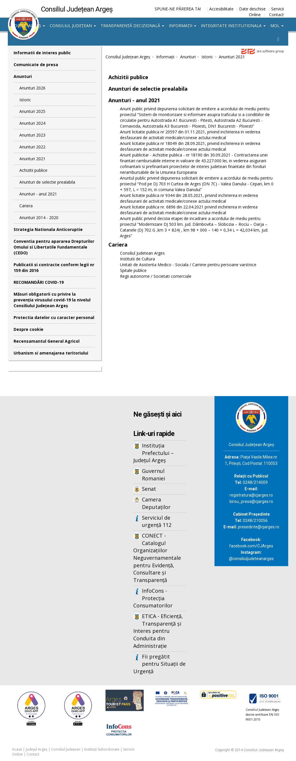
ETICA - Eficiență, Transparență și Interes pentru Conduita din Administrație (158, 631)
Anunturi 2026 (32, 88)
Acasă (17, 749)
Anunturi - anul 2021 (38, 194)
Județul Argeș (27, 25)
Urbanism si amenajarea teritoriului (51, 353)
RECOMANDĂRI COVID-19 (39, 282)
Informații (182, 25)
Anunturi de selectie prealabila (47, 182)
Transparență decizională (132, 25)
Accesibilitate (221, 9)
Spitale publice (133, 270)
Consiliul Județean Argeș (128, 56)
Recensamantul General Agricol (46, 341)
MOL (277, 25)
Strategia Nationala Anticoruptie (48, 229)
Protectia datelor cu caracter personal (54, 317)
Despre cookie (28, 329)
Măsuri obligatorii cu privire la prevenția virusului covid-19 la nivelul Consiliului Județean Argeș (52, 299)
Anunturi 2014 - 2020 (38, 217)
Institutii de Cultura (137, 259)
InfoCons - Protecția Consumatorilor (153, 598)
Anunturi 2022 (32, 147)
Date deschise (252, 9)
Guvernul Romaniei (153, 474)
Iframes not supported (54, 491)
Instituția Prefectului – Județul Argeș (153, 453)
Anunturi (23, 76)
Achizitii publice (33, 170)
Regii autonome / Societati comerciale (155, 276)
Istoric (25, 99)
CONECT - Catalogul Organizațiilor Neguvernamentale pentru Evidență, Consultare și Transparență (157, 557)
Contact (276, 14)
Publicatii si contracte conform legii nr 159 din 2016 (54, 267)
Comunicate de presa (36, 64)
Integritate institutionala (233, 25)
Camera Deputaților (156, 503)
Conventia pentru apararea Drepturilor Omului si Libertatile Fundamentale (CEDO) (54, 246)
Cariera (26, 205)
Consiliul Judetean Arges (142, 253)
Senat (149, 488)
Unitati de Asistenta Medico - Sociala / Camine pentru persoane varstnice (188, 264)
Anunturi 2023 (32, 135)
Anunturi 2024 (32, 123)
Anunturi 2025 (32, 111)
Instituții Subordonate (101, 749)
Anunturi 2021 (32, 158)
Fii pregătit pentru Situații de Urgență (159, 664)
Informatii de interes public (42, 52)
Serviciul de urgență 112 (156, 521)
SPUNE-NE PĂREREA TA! (178, 9)
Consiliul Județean (73, 25)
